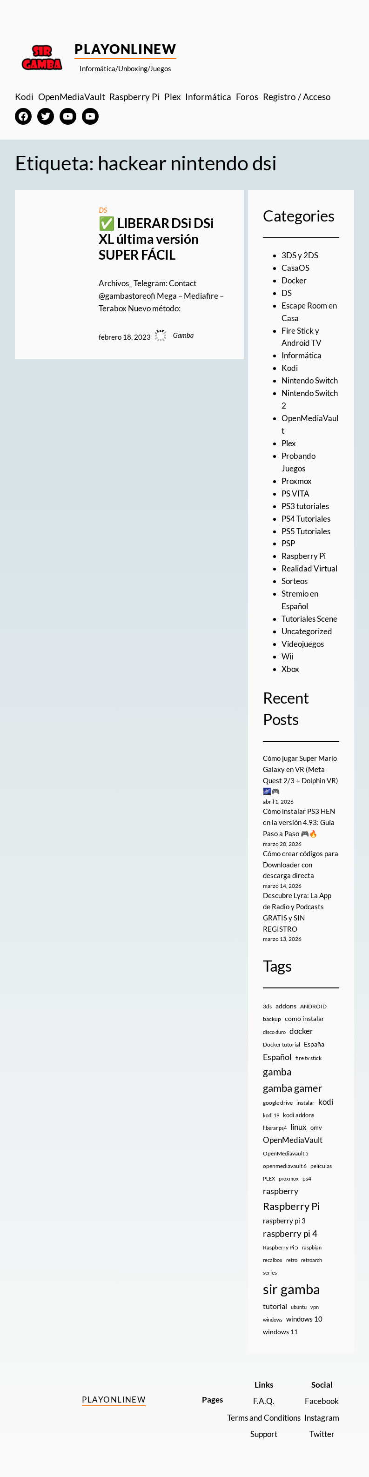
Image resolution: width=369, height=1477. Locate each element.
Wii (287, 656)
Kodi (290, 368)
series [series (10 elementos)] (270, 1272)
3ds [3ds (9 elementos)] (267, 1006)
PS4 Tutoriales (306, 519)
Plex (289, 443)
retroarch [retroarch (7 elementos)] (311, 1260)
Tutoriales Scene (309, 619)
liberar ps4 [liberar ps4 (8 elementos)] (275, 1128)
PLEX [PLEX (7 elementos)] (269, 1178)
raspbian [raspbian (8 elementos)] (312, 1247)
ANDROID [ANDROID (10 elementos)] (313, 1006)
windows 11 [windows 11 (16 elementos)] (280, 1332)
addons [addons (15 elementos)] (285, 1006)
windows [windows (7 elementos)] (272, 1319)
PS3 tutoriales (305, 506)
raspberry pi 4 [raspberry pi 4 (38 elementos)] (290, 1234)
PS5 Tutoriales (306, 531)
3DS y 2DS (300, 255)
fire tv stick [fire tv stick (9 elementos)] (308, 1057)
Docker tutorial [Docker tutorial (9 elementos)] (281, 1044)
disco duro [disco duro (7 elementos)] (274, 1032)
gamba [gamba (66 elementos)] (277, 1072)
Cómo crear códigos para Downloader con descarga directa (300, 864)
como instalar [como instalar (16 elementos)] (304, 1018)
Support (263, 1434)
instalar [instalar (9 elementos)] (305, 1102)
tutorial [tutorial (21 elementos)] (275, 1306)
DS (103, 210)
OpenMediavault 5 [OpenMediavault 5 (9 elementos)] (286, 1153)
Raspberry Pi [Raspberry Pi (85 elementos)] (291, 1206)
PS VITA (295, 493)
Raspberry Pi (304, 556)
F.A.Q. (264, 1401)
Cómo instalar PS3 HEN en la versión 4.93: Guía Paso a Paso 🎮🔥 (299, 822)
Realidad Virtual (309, 568)
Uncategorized (307, 631)
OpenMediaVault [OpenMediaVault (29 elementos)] (292, 1140)
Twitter (322, 1434)
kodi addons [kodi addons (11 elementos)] (299, 1115)
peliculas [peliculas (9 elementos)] (321, 1165)
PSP (288, 543)
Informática (302, 355)
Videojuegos (303, 644)
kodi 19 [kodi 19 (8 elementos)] (271, 1115)
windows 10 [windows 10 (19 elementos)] (304, 1319)
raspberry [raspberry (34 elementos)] (280, 1191)
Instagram (321, 1418)
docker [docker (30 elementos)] (301, 1031)
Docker (294, 280)
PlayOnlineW (125, 49)
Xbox (290, 669)
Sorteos (295, 581)
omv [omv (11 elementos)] (316, 1127)
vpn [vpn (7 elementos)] (314, 1307)
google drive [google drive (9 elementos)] (278, 1102)
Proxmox (297, 481)
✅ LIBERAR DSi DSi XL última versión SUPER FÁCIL (156, 238)
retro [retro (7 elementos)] (291, 1260)
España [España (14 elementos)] (314, 1044)
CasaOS (295, 268)
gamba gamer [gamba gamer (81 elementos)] (292, 1087)
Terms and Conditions (264, 1418)
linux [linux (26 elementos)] (298, 1127)
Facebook (322, 1401)
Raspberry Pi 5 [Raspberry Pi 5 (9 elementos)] (280, 1247)
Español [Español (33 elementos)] (277, 1057)
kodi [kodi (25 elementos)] (325, 1102)
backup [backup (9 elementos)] (272, 1018)
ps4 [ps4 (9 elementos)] (306, 1178)
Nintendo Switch (310, 380)
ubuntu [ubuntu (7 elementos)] (299, 1307)
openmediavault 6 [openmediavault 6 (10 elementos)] (285, 1165)
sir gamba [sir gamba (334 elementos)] (291, 1289)
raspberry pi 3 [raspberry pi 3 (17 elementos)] (284, 1220)
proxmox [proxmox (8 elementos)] (289, 1178)
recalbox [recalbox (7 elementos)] (272, 1260)
